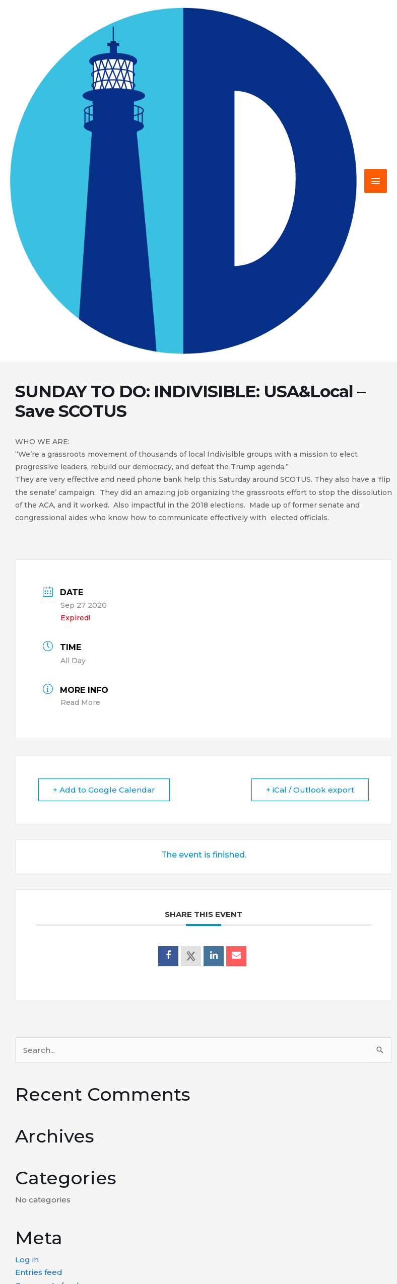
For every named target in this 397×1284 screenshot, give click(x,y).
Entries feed (38, 1272)
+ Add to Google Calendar (104, 790)
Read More (80, 702)
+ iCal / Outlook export (310, 790)
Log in (27, 1259)
